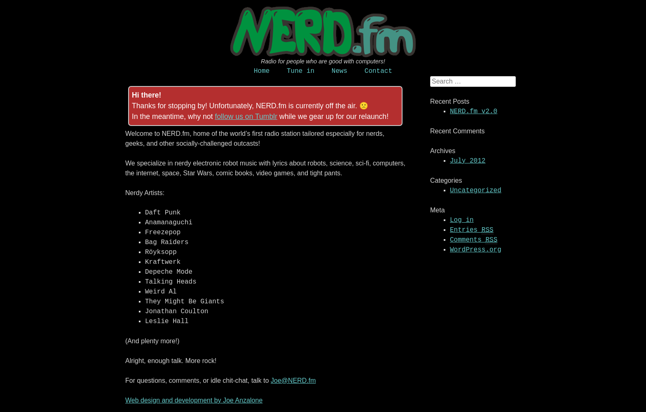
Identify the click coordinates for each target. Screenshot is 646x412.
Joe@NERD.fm (293, 380)
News (339, 71)
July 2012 (467, 161)
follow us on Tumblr (246, 116)
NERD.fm (323, 32)
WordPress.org (475, 250)
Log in (462, 220)
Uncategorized (475, 190)
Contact (378, 71)
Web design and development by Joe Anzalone (193, 400)
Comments (473, 240)
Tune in (300, 71)
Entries (472, 230)
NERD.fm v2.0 (473, 111)
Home (261, 71)
